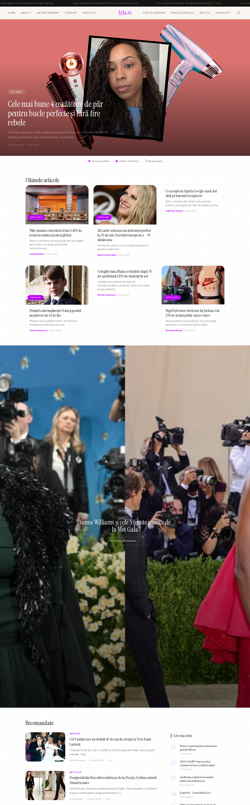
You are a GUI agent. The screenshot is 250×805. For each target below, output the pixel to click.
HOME (12, 12)
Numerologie (153, 161)
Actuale (16, 92)
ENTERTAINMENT (48, 12)
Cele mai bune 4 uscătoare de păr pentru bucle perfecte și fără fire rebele (55, 113)
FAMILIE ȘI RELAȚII (182, 12)
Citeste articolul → (125, 541)
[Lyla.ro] (125, 13)
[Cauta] (238, 12)
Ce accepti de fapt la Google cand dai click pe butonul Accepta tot (191, 195)
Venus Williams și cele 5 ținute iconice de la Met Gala (125, 526)
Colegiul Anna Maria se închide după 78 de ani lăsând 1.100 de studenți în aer (124, 275)
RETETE (205, 12)
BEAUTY (26, 12)
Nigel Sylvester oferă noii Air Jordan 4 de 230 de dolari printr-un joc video (192, 315)
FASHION (71, 12)
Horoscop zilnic (98, 161)
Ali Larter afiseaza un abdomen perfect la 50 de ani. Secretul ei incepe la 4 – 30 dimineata (124, 237)
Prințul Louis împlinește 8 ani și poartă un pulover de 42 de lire (55, 315)
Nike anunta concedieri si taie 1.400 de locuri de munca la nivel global (55, 235)
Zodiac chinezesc (127, 161)
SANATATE (223, 12)
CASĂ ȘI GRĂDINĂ (154, 12)
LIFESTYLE (89, 12)
